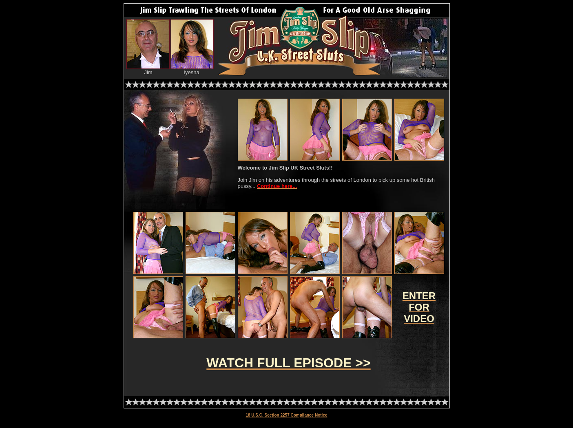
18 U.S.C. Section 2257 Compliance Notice (286, 415)
